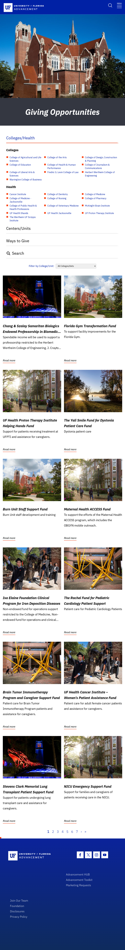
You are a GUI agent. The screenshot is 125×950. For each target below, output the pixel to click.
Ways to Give (17, 240)
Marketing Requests (78, 885)
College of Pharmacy (95, 198)
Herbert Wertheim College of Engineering (100, 174)
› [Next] (81, 831)
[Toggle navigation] (119, 5)
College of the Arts (57, 157)
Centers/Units (18, 228)
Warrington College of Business (26, 179)
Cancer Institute (18, 194)
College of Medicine (95, 194)
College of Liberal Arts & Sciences (22, 174)
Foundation (17, 906)
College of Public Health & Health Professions (23, 207)
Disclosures (17, 911)
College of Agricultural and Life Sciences (25, 159)
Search (15, 253)
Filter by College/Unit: (41, 266)
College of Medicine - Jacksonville (20, 200)
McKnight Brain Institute (97, 205)
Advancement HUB (78, 874)
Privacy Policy (18, 917)
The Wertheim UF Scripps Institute (23, 219)
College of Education (20, 164)
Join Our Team (19, 900)
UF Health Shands (19, 213)
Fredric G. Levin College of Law (62, 172)
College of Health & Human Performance (61, 166)
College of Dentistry (57, 194)
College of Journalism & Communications (97, 166)
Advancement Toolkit (79, 880)
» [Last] (85, 831)
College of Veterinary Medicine (63, 205)
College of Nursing (56, 198)
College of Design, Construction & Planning (101, 159)
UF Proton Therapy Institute (99, 213)
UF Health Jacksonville (59, 213)
